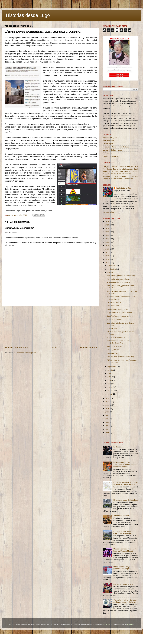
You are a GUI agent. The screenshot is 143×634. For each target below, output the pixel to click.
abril (109, 384)
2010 (107, 409)
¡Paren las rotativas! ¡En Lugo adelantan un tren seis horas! (125, 601)
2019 (107, 245)
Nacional (135, 171)
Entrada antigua (88, 347)
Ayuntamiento (108, 171)
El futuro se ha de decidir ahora (125, 500)
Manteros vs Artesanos (116, 337)
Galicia (127, 171)
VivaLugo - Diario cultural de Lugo (116, 147)
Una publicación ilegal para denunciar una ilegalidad (123, 568)
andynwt (106, 624)
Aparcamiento (120, 176)
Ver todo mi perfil (109, 212)
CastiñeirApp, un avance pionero (120, 316)
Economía (117, 169)
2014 (107, 263)
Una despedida (113, 306)
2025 (107, 225)
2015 (107, 259)
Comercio (119, 171)
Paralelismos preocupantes (117, 309)
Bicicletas (134, 176)
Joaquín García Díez (112, 174)
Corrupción (126, 174)
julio (109, 373)
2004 (107, 419)
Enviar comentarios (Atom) (26, 353)
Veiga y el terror (113, 350)
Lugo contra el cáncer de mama (119, 313)
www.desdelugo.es (110, 137)
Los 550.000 (112, 328)
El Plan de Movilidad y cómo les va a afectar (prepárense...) (125, 483)
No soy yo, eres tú (114, 302)
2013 (107, 398)
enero (110, 394)
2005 (107, 415)
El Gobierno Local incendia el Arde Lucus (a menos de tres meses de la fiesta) (124, 465)
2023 (107, 232)
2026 (107, 221)
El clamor (117, 447)
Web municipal (108, 141)
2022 (107, 235)
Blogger (130, 624)
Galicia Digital (108, 144)
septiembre (112, 366)
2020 (107, 242)
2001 (107, 429)
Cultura (114, 166)
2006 (107, 412)
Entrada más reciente (16, 347)
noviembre (112, 269)
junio (110, 377)
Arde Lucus (107, 169)
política (122, 166)
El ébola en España (114, 346)
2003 (107, 422)
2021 (107, 239)
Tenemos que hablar (121, 516)
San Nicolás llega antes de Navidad (121, 275)
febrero (111, 390)
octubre (111, 272)
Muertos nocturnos (114, 319)
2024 (107, 228)
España (135, 174)
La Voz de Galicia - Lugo (112, 150)
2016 (107, 256)
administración (127, 169)
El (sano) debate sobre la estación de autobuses (123, 532)
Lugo (106, 166)
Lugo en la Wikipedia (111, 156)
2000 (107, 433)
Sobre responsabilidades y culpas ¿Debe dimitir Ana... (120, 342)
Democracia (132, 166)
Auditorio (106, 176)
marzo (110, 387)
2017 (107, 252)
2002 (107, 426)
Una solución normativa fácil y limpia (121, 357)
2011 (107, 405)
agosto (110, 370)
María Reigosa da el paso (123, 584)
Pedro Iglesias (112, 353)
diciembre (112, 266)
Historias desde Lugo (28, 15)
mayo (110, 380)
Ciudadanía (128, 179)
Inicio (54, 347)
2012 (107, 402)
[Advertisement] (50, 326)
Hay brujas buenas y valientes (119, 279)
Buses (134, 179)
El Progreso (107, 153)
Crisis (136, 169)
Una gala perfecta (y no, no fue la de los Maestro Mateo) (125, 550)
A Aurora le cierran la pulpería (118, 282)
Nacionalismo (118, 179)
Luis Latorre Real (124, 188)
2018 (107, 249)
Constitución (107, 179)
